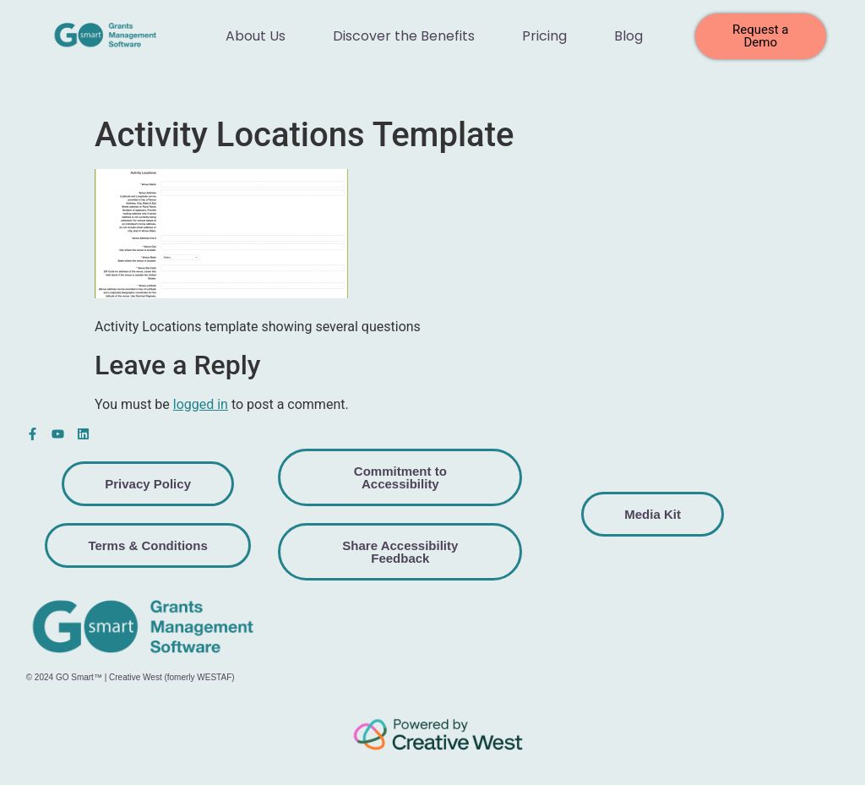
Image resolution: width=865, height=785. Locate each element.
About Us (256, 36)
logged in (200, 404)
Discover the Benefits (404, 36)
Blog (628, 36)
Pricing (544, 36)
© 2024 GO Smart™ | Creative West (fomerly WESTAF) (130, 677)
